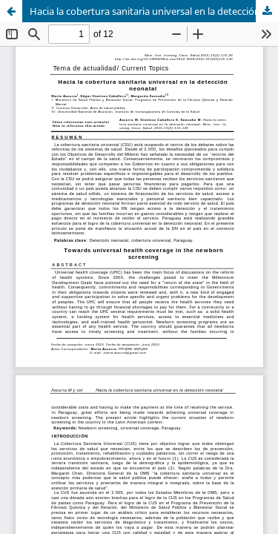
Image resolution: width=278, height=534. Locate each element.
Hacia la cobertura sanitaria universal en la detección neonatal (154, 11)
